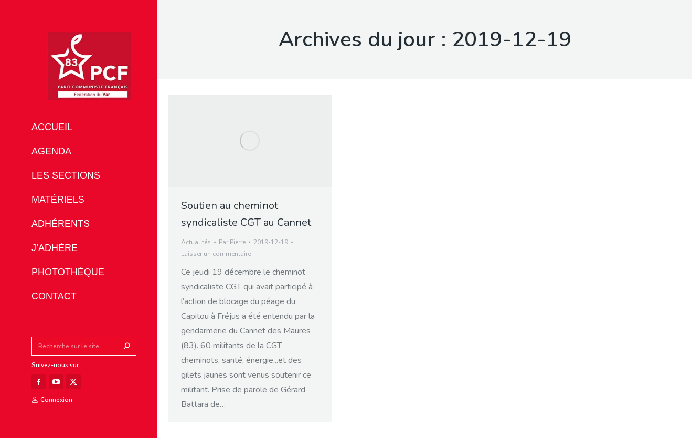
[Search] (83, 346)
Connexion (51, 399)
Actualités (196, 242)
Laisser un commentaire (216, 253)
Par (232, 242)
